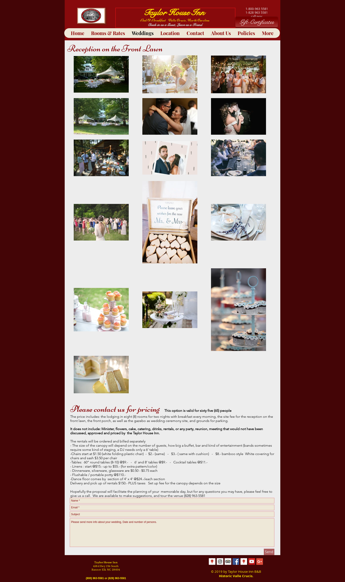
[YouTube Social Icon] (251, 561)
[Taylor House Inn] (220, 561)
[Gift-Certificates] (256, 22)
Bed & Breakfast (154, 20)
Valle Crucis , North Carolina (188, 20)
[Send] (269, 552)
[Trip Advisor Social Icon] (228, 561)
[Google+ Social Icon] (259, 561)
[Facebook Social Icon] (236, 561)
